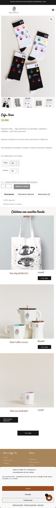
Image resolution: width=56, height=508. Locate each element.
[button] (53, 10)
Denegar (28, 494)
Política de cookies (18, 505)
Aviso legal (40, 505)
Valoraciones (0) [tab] (44, 194)
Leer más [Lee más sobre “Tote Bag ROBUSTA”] (44, 278)
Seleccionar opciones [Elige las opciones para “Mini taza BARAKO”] (7, 420)
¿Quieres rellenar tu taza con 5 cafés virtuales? (21, 182)
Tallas (5, 162)
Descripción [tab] (9, 194)
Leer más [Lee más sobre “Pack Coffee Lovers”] (44, 347)
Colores (5, 170)
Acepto (28, 488)
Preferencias (28, 500)
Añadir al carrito (21, 186)
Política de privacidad (30, 505)
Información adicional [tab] (26, 194)
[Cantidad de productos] (6, 186)
